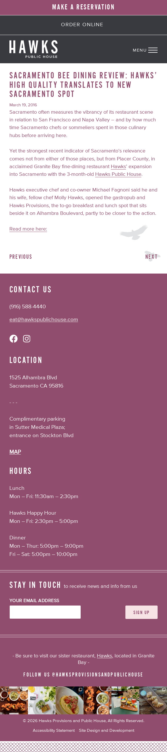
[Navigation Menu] (150, 49)
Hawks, (105, 656)
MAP (15, 452)
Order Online (82, 24)
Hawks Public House (118, 174)
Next (151, 257)
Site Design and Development (106, 730)
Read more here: (28, 229)
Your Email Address (34, 601)
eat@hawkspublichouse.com (43, 319)
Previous (20, 257)
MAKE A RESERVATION (83, 7)
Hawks (118, 166)
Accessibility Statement (54, 730)
